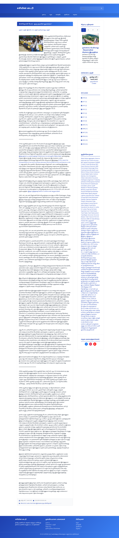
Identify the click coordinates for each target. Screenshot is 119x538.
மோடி (87, 316)
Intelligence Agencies (87, 180)
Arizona (96, 160)
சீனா (98, 263)
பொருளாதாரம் (91, 306)
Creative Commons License (59, 536)
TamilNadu (84, 215)
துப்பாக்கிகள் (85, 285)
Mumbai (95, 191)
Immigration (92, 176)
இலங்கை (39, 503)
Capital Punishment (89, 162)
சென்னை (96, 269)
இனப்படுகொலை (87, 240)
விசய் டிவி (96, 326)
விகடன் (90, 326)
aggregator (91, 158)
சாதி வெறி (92, 262)
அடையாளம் (85, 223)
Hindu (91, 172)
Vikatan (83, 221)
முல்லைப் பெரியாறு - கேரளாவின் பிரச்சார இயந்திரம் (90, 50)
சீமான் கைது (92, 263)
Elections (87, 166)
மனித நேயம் (90, 312)
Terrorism (90, 215)
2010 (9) (84, 121)
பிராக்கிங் (84, 302)
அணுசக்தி (92, 223)
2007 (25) (84, 132)
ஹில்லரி (91, 330)
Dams (82, 166)
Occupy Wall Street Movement (89, 197)
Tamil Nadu (84, 213)
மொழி (83, 316)
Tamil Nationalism (93, 213)
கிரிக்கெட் (89, 256)
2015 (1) (84, 109)
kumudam (84, 186)
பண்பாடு (84, 295)
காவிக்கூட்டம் (95, 254)
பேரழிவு (83, 306)
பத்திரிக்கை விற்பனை (88, 297)
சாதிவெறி (84, 263)
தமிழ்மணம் (94, 279)
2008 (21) (84, 129)
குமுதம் (94, 260)
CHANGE (97, 162)
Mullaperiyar (89, 191)
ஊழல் (95, 246)
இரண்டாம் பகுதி (32, 30)
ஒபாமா (83, 250)
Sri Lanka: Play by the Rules (89, 209)
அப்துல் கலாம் (85, 225)
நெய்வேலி (95, 291)
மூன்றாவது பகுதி (44, 30)
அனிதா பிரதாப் (86, 230)
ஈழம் (50, 14)
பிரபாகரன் (93, 301)
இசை (89, 232)
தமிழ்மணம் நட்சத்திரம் (88, 281)
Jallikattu (83, 182)
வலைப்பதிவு (85, 320)
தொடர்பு (48, 526)
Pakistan (88, 199)
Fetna (96, 168)
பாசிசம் (83, 299)
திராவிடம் (93, 283)
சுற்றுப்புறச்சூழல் (86, 267)
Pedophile (94, 199)
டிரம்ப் (93, 271)
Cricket (83, 164)
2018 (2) (84, 98)
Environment (84, 168)
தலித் (98, 281)
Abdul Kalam (84, 158)
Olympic (83, 199)
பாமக (88, 299)
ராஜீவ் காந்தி (95, 318)
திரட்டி (88, 283)
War (87, 221)
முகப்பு (44, 14)
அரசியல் (66, 14)
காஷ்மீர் (58, 14)
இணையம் (94, 232)
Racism (95, 203)
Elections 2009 (94, 166)
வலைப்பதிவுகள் (86, 324)
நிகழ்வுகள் (88, 291)
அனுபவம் (94, 230)
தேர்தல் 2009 (88, 287)
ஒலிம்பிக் (89, 250)
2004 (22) (84, 144)
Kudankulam (94, 184)
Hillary (87, 172)
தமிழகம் (89, 275)
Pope (94, 201)
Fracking (83, 170)
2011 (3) (84, 117)
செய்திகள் (89, 269)
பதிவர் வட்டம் (91, 295)
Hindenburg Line (40, 156)
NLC (93, 195)
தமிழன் (92, 277)
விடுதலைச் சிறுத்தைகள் (89, 328)
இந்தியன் (95, 234)
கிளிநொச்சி (48, 503)
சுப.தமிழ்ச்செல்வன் (87, 265)
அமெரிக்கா (93, 226)
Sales (82, 205)
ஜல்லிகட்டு (84, 330)
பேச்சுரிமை (93, 304)
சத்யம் (83, 262)
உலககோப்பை (95, 242)
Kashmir (97, 182)
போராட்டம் (95, 308)
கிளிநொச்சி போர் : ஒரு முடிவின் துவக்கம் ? (35, 24)
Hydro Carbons (93, 174)
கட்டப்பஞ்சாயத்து (86, 252)
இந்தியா (84, 236)
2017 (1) (84, 102)
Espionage (92, 168)
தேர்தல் (92, 285)
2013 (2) (84, 113)
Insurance (95, 178)
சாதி (86, 262)
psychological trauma (87, 203)
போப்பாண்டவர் (86, 308)
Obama (97, 195)
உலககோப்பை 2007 (87, 244)
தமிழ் (96, 277)
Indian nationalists (86, 178)
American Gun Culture (87, 160)
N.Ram (83, 193)
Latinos (89, 186)
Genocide (88, 170)
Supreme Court (85, 211)
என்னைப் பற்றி (51, 525)
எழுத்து (83, 248)
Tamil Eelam (33, 503)
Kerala (83, 184)
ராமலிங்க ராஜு (86, 318)
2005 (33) (84, 140)
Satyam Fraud (88, 205)
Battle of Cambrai (44, 191)
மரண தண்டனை (90, 310)
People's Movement (86, 201)
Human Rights (85, 174)
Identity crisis (85, 176)
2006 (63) (84, 136)
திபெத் (83, 283)
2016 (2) (84, 105)
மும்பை (94, 314)
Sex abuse (90, 207)
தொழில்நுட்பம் (86, 289)
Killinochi (23, 503)
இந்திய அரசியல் (86, 234)
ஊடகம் (90, 246)
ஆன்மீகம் (84, 232)
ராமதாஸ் (93, 316)
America (97, 158)
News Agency (89, 193)
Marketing (91, 188)
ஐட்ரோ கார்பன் (91, 248)
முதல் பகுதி (22, 30)
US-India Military (94, 219)
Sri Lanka (27, 503)
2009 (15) (84, 125)
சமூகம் (75, 14)
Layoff (93, 186)
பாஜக (88, 301)
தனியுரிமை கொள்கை (53, 528)
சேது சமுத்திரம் (86, 271)
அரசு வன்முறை (92, 228)
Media (96, 188)
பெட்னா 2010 (85, 304)
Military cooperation (87, 190)
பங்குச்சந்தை (93, 293)
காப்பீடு (87, 254)
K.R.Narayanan (91, 182)
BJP (82, 162)
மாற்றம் (97, 312)
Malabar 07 (84, 188)
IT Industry (96, 180)
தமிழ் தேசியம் (85, 279)
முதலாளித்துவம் (86, 314)
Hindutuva (96, 172)
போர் (82, 310)
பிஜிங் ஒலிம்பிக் (93, 302)
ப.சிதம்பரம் (84, 293)
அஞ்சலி (91, 221)
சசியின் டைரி (25, 8)
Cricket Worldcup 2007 (91, 164)
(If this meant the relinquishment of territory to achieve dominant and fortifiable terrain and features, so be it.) (44, 162)
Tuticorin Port (93, 217)
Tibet (87, 217)
